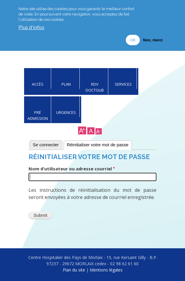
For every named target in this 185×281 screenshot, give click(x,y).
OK (132, 40)
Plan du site (74, 270)
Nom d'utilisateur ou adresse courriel (70, 169)
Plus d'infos (31, 28)
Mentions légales (106, 270)
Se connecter (46, 144)
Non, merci (153, 40)
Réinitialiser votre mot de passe (97, 144)
